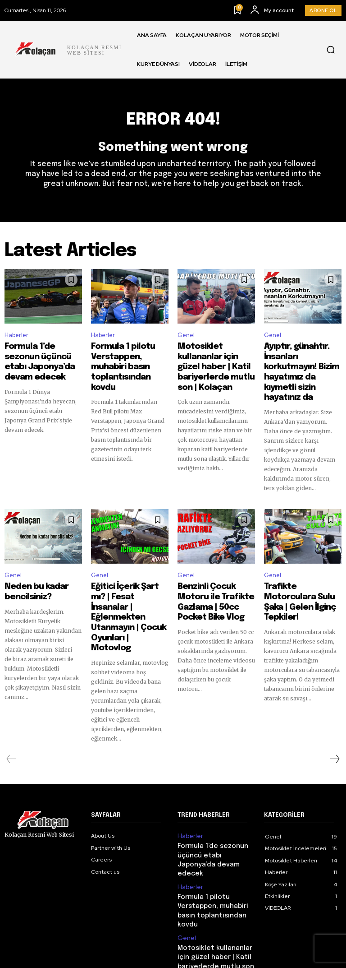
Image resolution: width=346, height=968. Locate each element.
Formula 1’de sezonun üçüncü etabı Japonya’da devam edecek (39, 362)
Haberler (16, 339)
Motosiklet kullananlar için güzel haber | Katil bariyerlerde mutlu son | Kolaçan (216, 362)
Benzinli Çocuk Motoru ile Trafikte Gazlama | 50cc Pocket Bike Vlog (214, 577)
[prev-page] (11, 711)
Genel (186, 339)
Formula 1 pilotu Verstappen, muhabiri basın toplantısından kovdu (125, 362)
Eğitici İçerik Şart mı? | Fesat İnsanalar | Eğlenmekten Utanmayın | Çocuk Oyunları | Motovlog (125, 586)
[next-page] (334, 711)
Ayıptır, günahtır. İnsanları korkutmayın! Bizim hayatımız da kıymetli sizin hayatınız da (299, 366)
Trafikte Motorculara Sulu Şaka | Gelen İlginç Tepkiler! (299, 577)
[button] (330, 49)
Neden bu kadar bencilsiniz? (30, 573)
